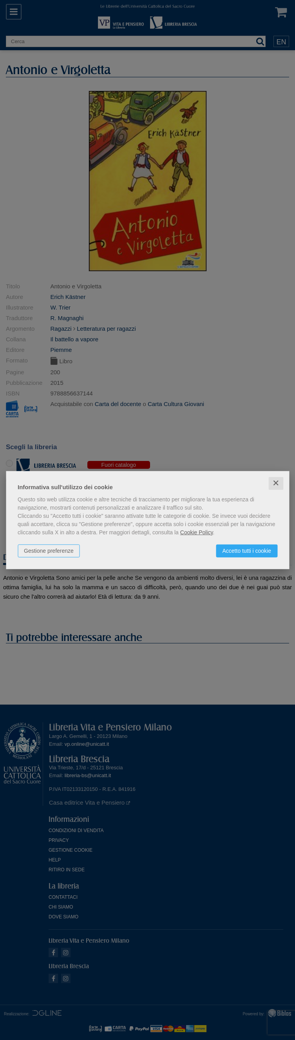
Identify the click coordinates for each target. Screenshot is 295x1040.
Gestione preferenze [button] (49, 551)
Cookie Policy (196, 532)
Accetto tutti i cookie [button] (246, 551)
